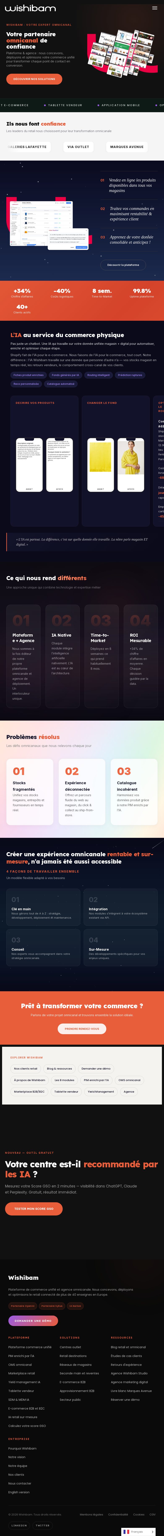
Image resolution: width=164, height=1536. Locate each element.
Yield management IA (24, 1382)
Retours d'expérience (126, 1365)
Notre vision (16, 1457)
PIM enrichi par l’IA (96, 1080)
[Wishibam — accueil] (30, 8)
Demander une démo (96, 1069)
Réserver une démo (125, 1400)
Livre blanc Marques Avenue (131, 1391)
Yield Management (101, 1092)
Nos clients (16, 1475)
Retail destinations (73, 1356)
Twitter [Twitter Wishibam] (43, 1525)
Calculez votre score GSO (27, 1426)
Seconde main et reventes (79, 1373)
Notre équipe (17, 1466)
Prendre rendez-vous (82, 1028)
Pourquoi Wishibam (22, 1448)
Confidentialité (118, 1515)
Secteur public (70, 1400)
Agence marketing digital (129, 1382)
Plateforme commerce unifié (30, 1347)
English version (19, 1492)
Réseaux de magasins (76, 1365)
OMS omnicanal (129, 1080)
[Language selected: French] (138, 1532)
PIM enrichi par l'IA (21, 1356)
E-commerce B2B (73, 1382)
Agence (129, 1092)
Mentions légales (91, 1515)
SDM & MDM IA (18, 1400)
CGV (153, 1515)
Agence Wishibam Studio (129, 1373)
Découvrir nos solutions (34, 79)
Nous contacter (19, 1483)
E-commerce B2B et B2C (26, 1408)
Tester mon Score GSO (33, 1209)
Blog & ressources (59, 1069)
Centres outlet (70, 1347)
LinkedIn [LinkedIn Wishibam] (19, 1525)
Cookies (138, 1515)
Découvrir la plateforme (123, 265)
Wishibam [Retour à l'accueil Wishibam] (23, 1277)
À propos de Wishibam (29, 1080)
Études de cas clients (126, 1356)
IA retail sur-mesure (22, 1417)
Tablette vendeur (66, 1092)
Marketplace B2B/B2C (29, 1092)
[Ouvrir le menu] (155, 8)
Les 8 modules (64, 1080)
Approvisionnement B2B (77, 1391)
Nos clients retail (25, 1069)
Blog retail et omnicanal (128, 1347)
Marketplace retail (21, 1373)
